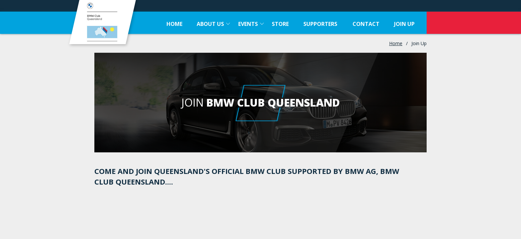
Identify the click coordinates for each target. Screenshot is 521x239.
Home (395, 43)
